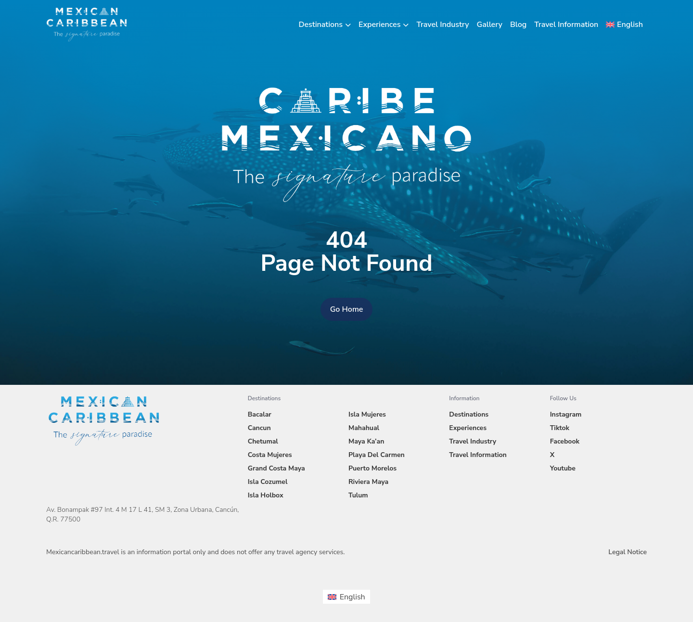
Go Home (346, 309)
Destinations (321, 24)
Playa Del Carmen (376, 454)
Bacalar (259, 414)
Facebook (564, 441)
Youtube (563, 468)
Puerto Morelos (372, 468)
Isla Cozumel (268, 481)
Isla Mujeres (367, 414)
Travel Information (566, 24)
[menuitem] (624, 24)
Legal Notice (627, 552)
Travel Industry (442, 24)
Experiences (379, 24)
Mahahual (363, 427)
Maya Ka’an (366, 441)
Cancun (259, 427)
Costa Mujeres (270, 454)
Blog (518, 24)
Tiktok (559, 427)
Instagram (566, 414)
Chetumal (263, 441)
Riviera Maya (368, 481)
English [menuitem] (352, 597)
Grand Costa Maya (276, 468)
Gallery (489, 24)
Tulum (358, 495)
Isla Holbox (265, 495)
